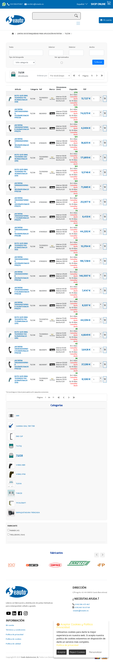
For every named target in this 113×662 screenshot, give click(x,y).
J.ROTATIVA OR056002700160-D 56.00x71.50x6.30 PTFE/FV (22, 305)
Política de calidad (13, 643)
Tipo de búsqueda (16, 57)
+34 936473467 (15, 4)
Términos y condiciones (15, 629)
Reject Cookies (77, 652)
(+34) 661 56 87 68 (82, 607)
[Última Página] (101, 75)
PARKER (14, 530)
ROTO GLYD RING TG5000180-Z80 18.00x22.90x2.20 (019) (21, 158)
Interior (52, 47)
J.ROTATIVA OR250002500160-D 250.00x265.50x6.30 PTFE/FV (22, 261)
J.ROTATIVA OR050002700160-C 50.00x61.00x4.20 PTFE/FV (22, 217)
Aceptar (62, 652)
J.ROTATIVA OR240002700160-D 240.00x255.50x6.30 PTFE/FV (22, 202)
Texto (11, 47)
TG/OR (67, 33)
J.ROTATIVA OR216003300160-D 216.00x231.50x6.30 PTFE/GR (21, 276)
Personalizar (95, 652)
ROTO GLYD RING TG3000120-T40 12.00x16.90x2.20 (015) (21, 335)
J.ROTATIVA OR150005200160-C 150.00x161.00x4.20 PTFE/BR (21, 232)
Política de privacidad (14, 634)
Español (82, 4)
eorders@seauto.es (34, 4)
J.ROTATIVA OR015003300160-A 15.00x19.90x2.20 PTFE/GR (21, 350)
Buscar (98, 62)
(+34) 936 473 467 (82, 604)
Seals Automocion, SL (30, 657)
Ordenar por (42, 75)
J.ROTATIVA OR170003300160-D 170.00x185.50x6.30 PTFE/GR (22, 113)
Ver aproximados (62, 57)
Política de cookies (13, 639)
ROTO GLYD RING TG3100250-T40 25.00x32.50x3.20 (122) (21, 246)
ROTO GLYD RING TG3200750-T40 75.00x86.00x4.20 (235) (21, 320)
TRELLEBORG (17, 534)
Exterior (72, 47)
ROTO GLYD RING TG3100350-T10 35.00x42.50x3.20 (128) (21, 99)
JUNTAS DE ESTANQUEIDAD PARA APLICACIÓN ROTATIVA (39, 33)
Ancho (92, 47)
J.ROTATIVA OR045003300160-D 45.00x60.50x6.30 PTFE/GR (22, 291)
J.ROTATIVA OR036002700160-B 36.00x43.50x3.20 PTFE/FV (22, 128)
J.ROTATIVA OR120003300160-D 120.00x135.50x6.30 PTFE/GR (21, 365)
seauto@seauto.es (81, 610)
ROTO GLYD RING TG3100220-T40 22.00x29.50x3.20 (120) (21, 379)
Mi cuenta (106, 20)
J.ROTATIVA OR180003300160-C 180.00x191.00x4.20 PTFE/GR (22, 187)
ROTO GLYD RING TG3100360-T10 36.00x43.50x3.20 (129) (21, 172)
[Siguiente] (97, 75)
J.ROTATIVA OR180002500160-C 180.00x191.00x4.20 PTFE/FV (22, 143)
